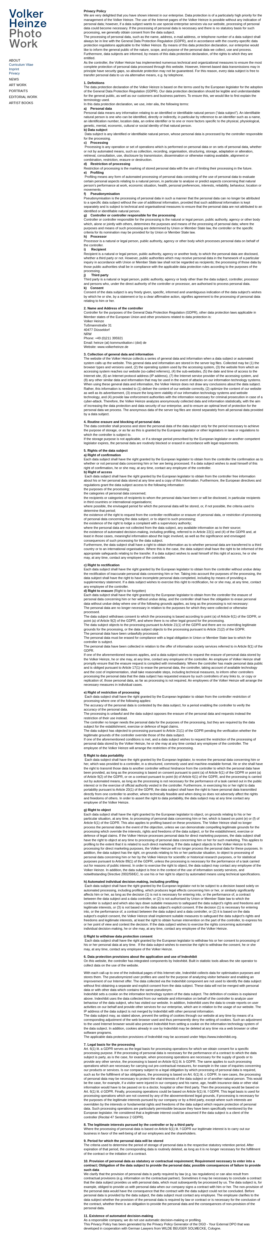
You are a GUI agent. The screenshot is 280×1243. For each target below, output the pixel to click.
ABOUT (14, 60)
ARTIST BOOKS (21, 103)
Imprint (14, 69)
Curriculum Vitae (21, 64)
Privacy (14, 73)
